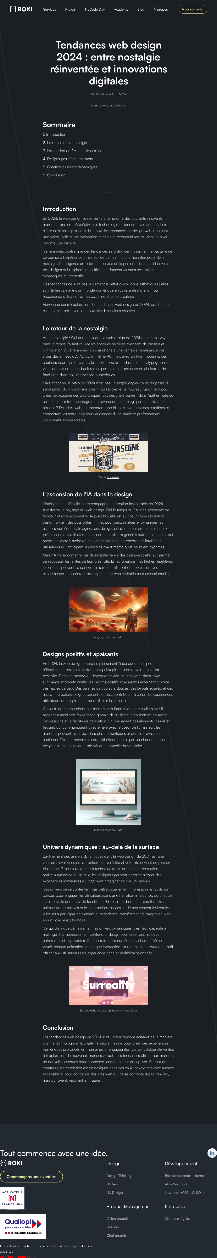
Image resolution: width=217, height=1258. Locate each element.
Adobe (92, 1010)
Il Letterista (113, 477)
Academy (121, 9)
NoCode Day (95, 9)
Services (49, 9)
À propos (161, 9)
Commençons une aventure (31, 1176)
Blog (140, 9)
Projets (70, 9)
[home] (21, 9)
